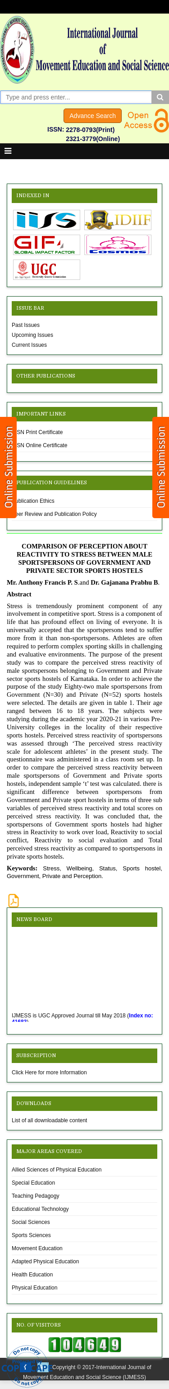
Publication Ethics (33, 501)
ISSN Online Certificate (39, 445)
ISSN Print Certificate (37, 432)
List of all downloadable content (49, 1120)
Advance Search (92, 115)
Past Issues (26, 325)
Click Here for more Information (49, 1072)
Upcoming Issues (32, 335)
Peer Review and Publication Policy (54, 514)
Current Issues (29, 345)
